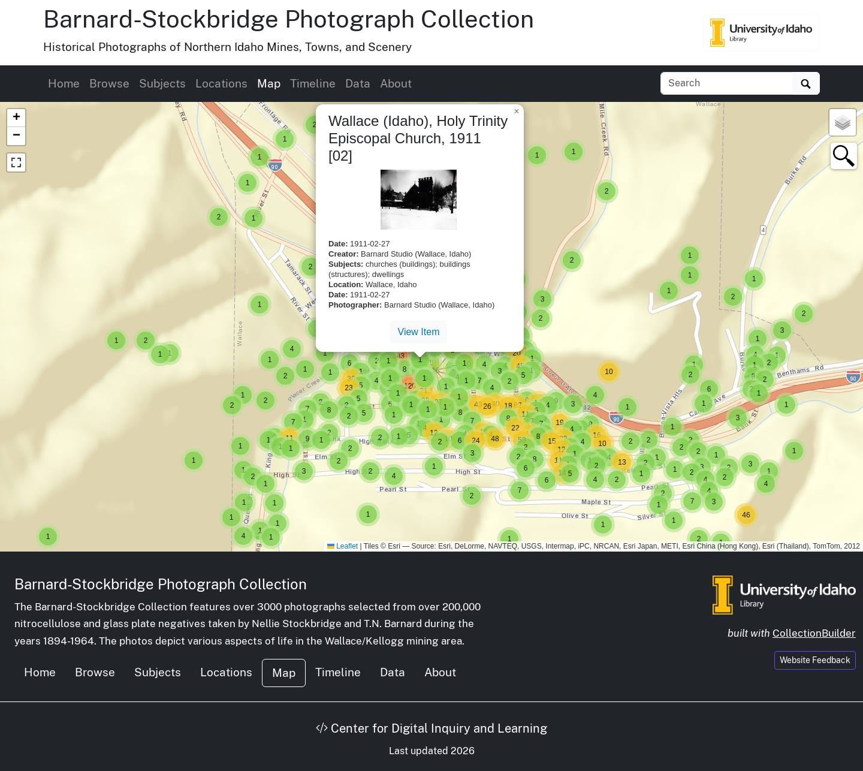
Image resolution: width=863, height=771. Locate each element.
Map (268, 83)
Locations (221, 83)
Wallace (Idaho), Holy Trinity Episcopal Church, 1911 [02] (418, 138)
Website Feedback (815, 660)
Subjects (162, 83)
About (396, 83)
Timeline (313, 83)
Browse (109, 83)
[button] (48, 537)
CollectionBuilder (814, 633)
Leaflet (342, 546)
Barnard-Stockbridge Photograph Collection (288, 19)
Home (64, 83)
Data (357, 83)
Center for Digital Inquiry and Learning (431, 728)
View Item (419, 332)
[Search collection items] (726, 83)
